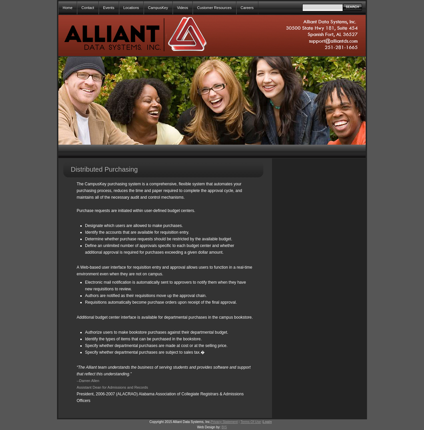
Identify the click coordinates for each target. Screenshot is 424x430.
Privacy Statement (224, 422)
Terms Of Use (251, 422)
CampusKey (158, 8)
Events (108, 8)
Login (267, 422)
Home (67, 8)
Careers (247, 8)
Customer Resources (214, 8)
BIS (224, 427)
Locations (131, 8)
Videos (182, 8)
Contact (87, 8)
